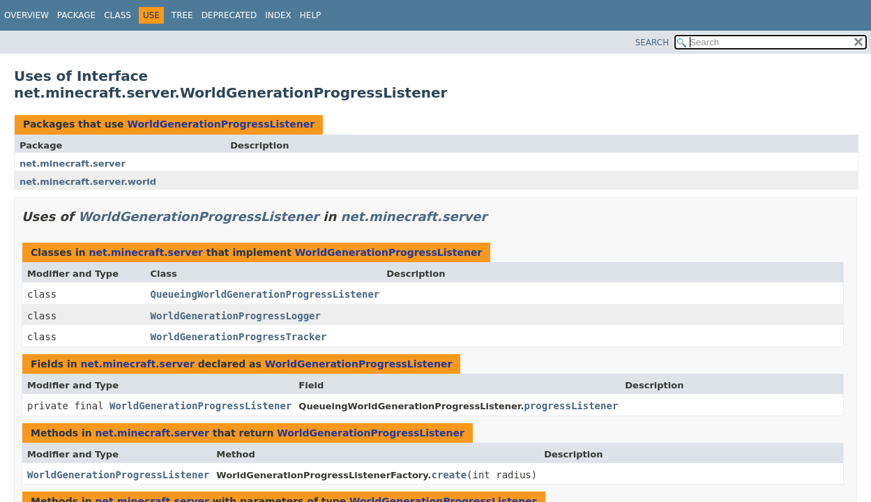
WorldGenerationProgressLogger (236, 315)
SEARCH (652, 42)
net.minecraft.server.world (88, 181)
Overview (26, 15)
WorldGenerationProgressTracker (239, 336)
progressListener (571, 405)
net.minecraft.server (73, 163)
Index (278, 15)
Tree (182, 15)
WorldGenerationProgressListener (221, 124)
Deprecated (229, 15)
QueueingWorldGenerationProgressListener (265, 294)
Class (117, 15)
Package (76, 15)
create (449, 474)
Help (310, 15)
